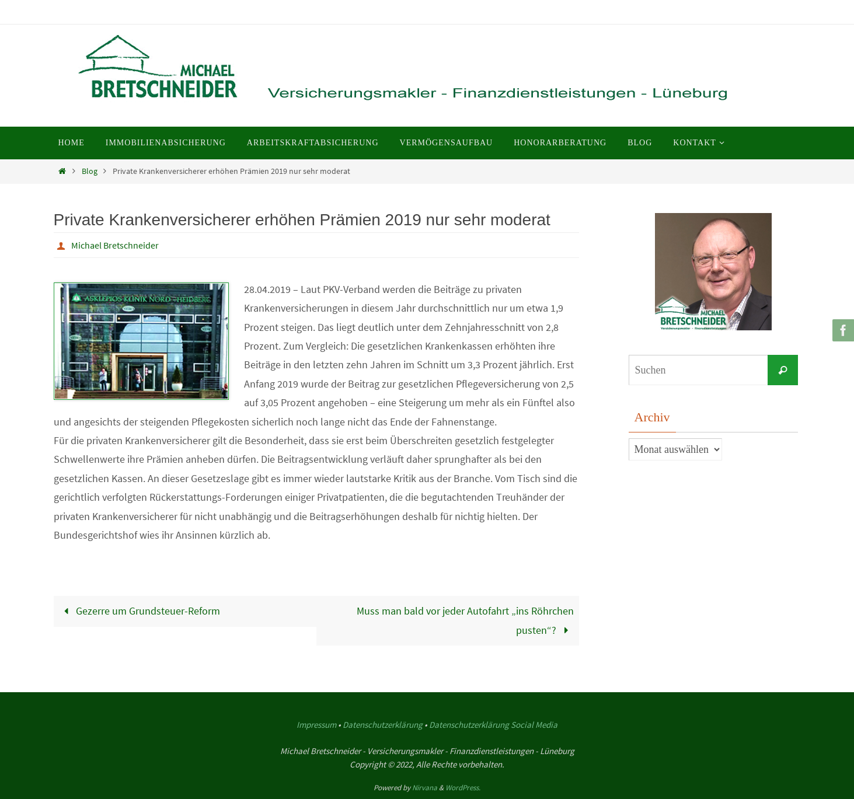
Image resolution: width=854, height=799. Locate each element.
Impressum (316, 724)
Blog (89, 171)
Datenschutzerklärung (383, 724)
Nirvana (424, 788)
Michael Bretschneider (115, 245)
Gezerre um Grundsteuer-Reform (139, 610)
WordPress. (462, 788)
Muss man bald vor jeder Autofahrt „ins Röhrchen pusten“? (465, 620)
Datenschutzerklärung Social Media (493, 724)
